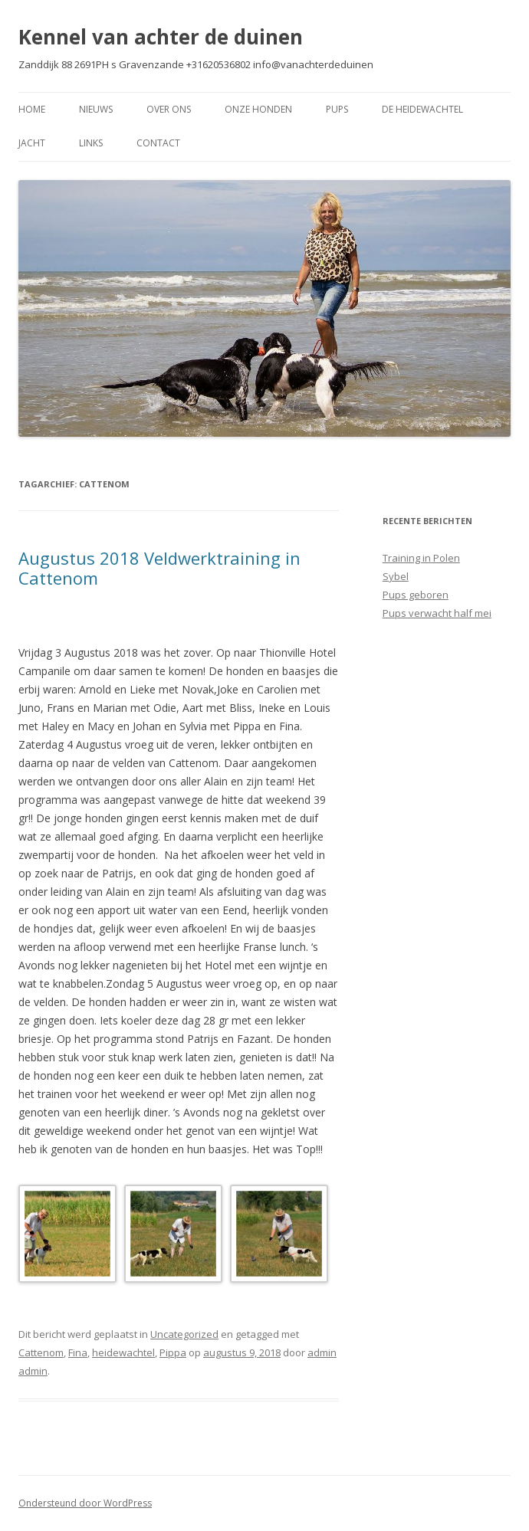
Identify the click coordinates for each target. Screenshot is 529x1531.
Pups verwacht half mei (437, 613)
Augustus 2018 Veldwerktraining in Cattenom (159, 567)
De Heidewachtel (422, 109)
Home (31, 109)
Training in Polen (421, 558)
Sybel (396, 576)
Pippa (172, 1352)
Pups (337, 109)
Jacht (31, 142)
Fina (77, 1352)
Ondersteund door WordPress (85, 1503)
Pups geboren (416, 595)
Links (91, 142)
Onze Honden (258, 109)
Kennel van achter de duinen (160, 37)
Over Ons (168, 109)
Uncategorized (184, 1334)
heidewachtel (123, 1352)
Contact (158, 142)
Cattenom (41, 1352)
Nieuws (96, 109)
